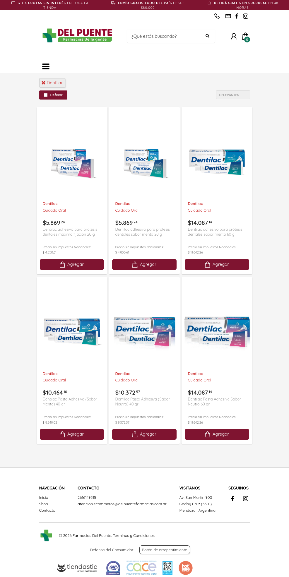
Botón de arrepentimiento (164, 549)
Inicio (43, 497)
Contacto (47, 510)
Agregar (71, 264)
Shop (43, 503)
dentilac (52, 82)
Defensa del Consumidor (112, 549)
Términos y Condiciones (134, 535)
